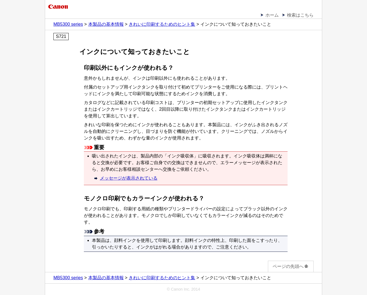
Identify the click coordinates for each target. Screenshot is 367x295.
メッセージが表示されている (128, 178)
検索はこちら (300, 15)
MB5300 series (68, 24)
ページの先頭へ (291, 266)
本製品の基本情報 (106, 24)
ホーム (272, 15)
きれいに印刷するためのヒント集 (162, 24)
